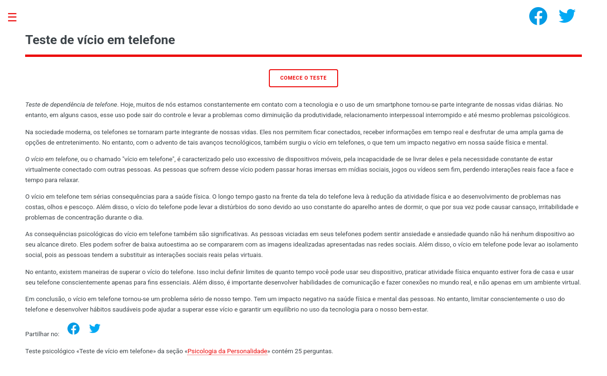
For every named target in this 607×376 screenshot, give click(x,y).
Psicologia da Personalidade (227, 351)
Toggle (17, 18)
